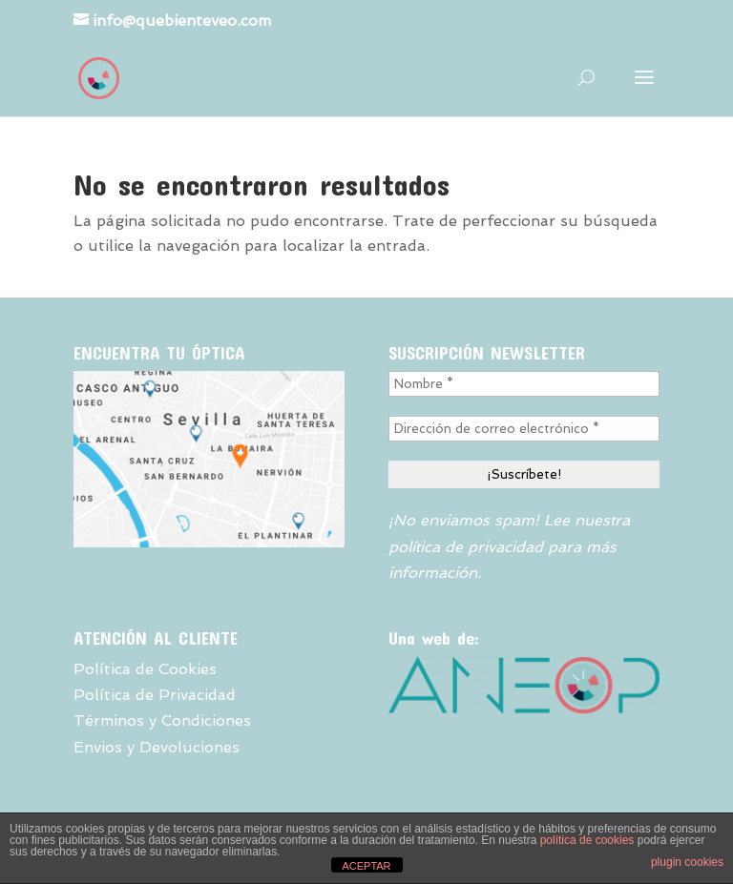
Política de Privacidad (154, 695)
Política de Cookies (145, 669)
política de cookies (587, 840)
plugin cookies (687, 862)
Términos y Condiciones (162, 720)
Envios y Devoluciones (156, 747)
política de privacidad (465, 547)
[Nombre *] (524, 384)
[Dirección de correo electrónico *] (524, 429)
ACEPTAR (366, 866)
